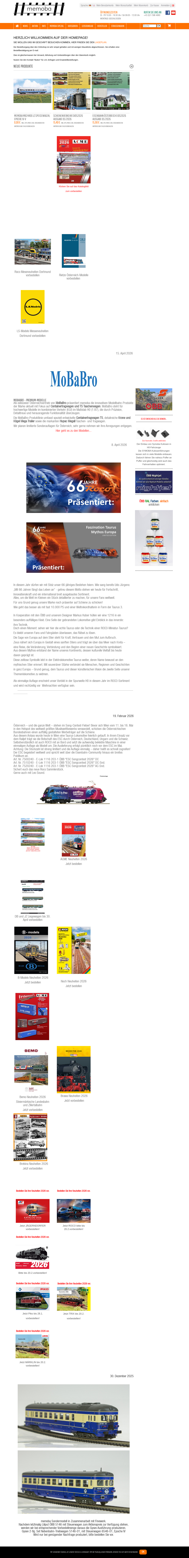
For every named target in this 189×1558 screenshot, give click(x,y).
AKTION (35, 25)
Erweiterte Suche (61, 1432)
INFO (44, 25)
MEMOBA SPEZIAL (57, 25)
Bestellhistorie (100, 1432)
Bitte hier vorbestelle (72, 1270)
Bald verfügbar (82, 1376)
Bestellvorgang (139, 1452)
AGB (113, 1452)
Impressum (148, 1452)
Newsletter (99, 1428)
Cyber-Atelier (42, 1455)
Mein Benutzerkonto (105, 5)
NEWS (25, 25)
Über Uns (139, 1428)
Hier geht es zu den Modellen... (74, 343)
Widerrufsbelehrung (160, 1452)
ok (143, 1552)
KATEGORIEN (73, 25)
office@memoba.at (21, 1442)
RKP (33, 1455)
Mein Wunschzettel (124, 5)
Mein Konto (59, 1428)
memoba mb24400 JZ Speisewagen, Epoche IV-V (32, 117)
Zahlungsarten (128, 1452)
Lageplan (139, 1435)
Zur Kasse (154, 5)
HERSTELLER (102, 25)
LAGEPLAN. (101, 42)
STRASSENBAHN (117, 25)
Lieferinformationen (143, 1432)
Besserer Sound (136, 1376)
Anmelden (165, 5)
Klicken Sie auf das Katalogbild (74, 186)
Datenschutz (171, 1452)
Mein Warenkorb (141, 5)
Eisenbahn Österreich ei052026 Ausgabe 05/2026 (109, 117)
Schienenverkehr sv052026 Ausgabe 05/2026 (68, 117)
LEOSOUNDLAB (87, 25)
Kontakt (57, 1435)
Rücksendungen (101, 1435)
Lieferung (119, 1452)
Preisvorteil (25, 1376)
